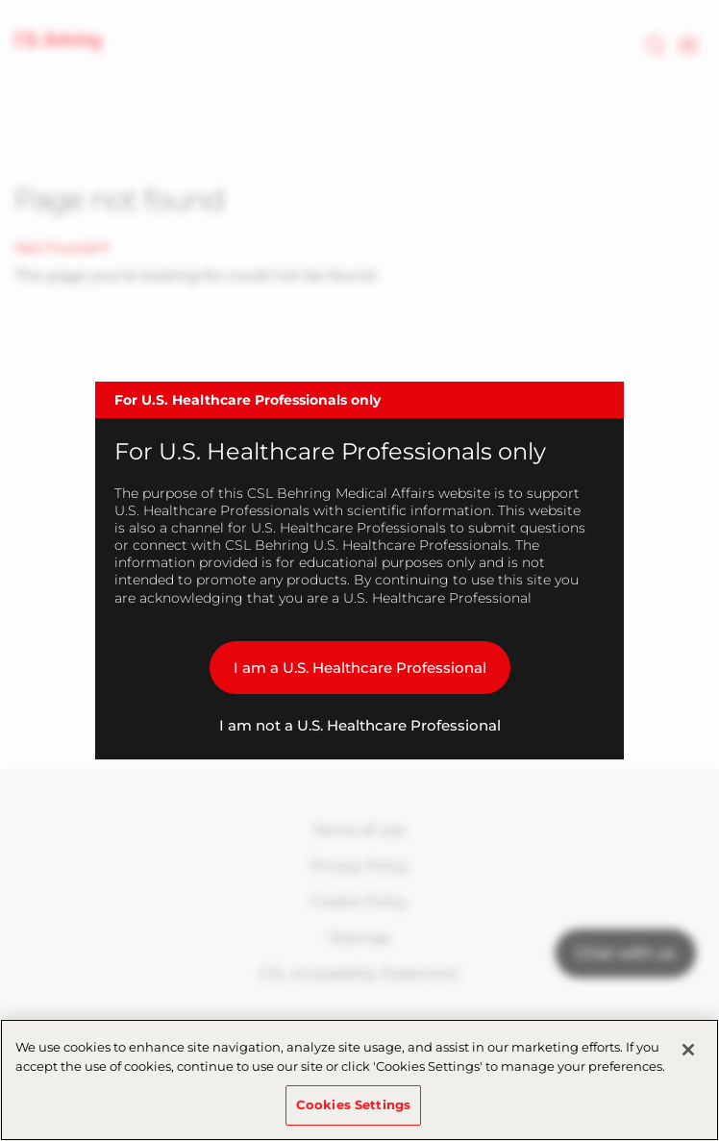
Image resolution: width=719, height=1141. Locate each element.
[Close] (688, 1050)
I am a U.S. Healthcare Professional (360, 667)
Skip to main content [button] (0, 0)
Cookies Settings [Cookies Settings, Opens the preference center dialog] (353, 1104)
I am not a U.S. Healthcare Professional (360, 725)
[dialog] (359, 571)
